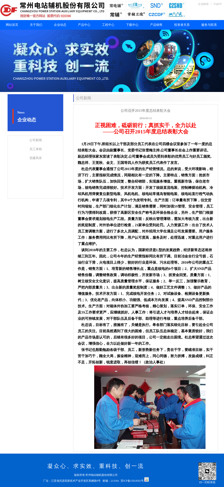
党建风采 (35, 158)
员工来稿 (35, 149)
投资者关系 (182, 24)
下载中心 (132, 24)
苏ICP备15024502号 (132, 480)
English (218, 3)
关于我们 (36, 24)
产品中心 (84, 24)
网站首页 (12, 24)
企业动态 (60, 24)
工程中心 (108, 24)
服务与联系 (209, 24)
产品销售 (156, 24)
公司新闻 (35, 140)
